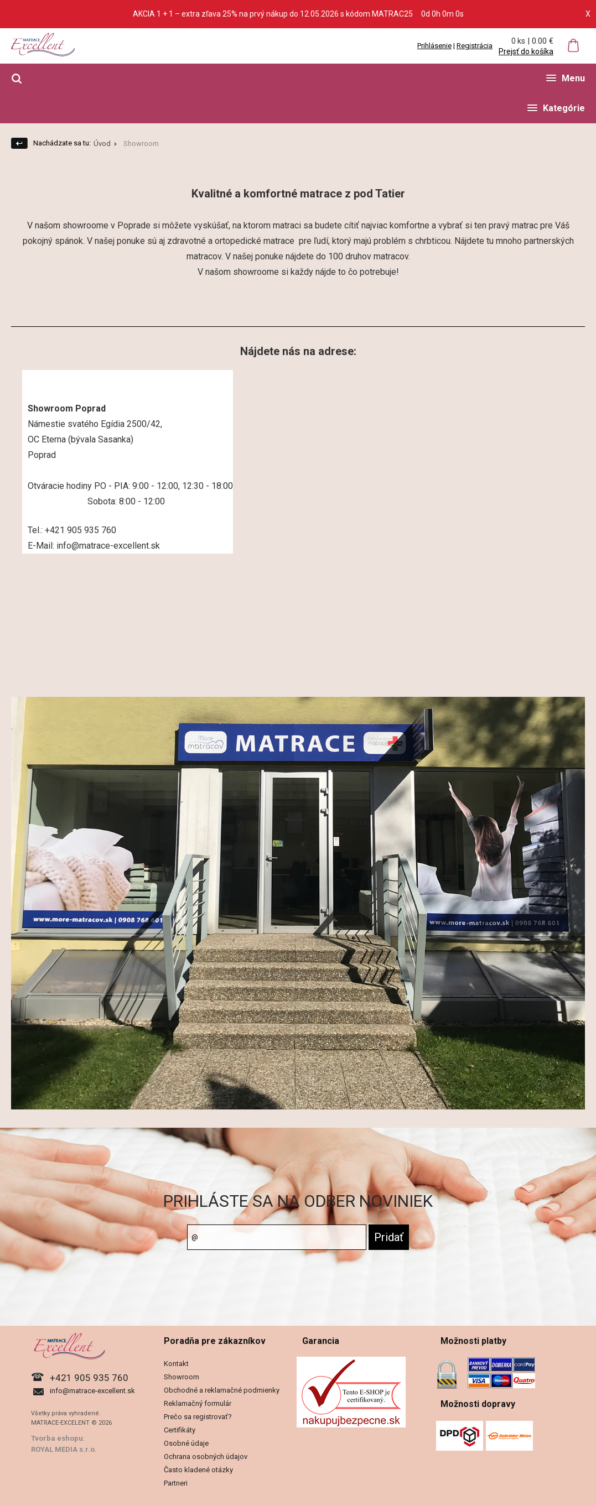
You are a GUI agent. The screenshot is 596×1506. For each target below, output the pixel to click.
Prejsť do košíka (526, 51)
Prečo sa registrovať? (198, 1417)
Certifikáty (179, 1430)
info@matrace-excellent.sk (92, 1391)
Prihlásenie (434, 45)
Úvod (102, 143)
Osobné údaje (186, 1443)
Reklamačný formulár (197, 1403)
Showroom (181, 1377)
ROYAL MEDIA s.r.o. (64, 1449)
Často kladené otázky (198, 1470)
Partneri (176, 1483)
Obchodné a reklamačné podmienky (221, 1390)
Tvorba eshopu (57, 1438)
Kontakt (176, 1363)
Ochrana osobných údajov (205, 1456)
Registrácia (475, 45)
